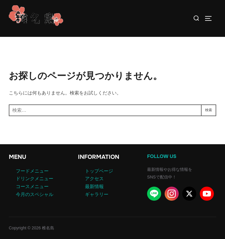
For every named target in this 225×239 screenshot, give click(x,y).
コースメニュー (32, 186)
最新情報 (94, 186)
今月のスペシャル (34, 194)
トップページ (99, 170)
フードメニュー (32, 170)
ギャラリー (96, 194)
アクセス (94, 178)
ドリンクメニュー (34, 178)
